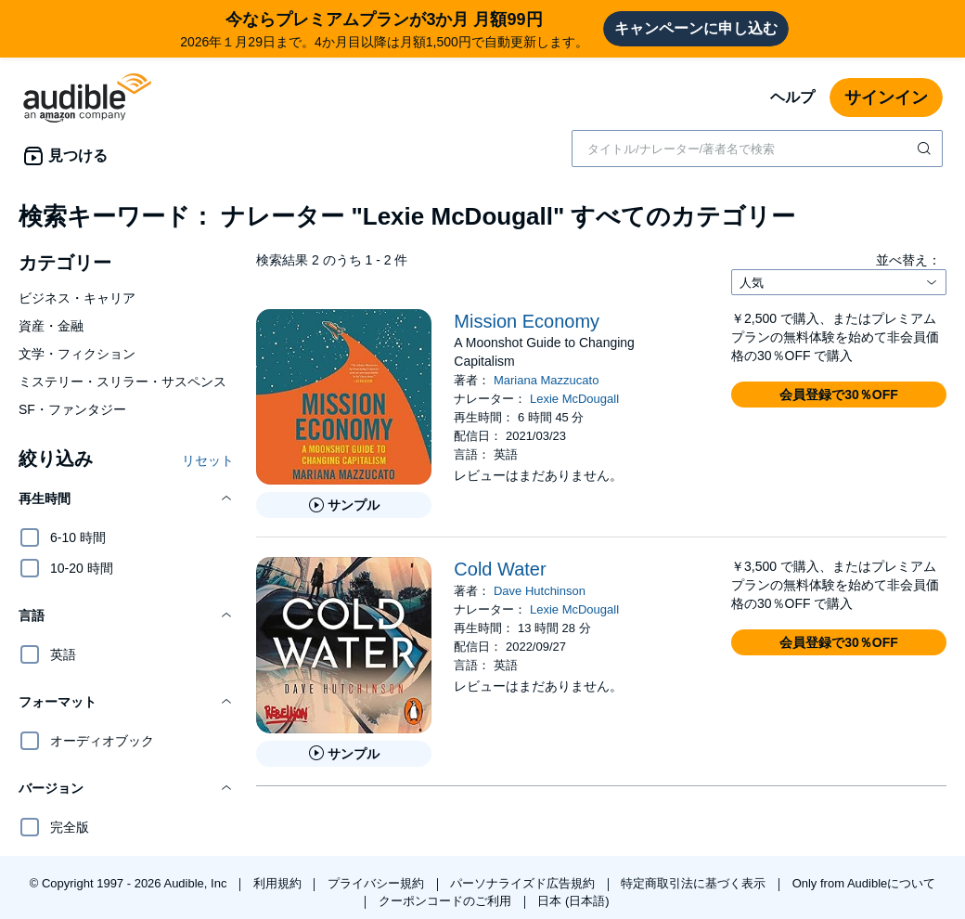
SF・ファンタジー (72, 409)
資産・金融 (51, 325)
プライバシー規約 (378, 883)
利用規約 (279, 883)
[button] (126, 498)
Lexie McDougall (574, 399)
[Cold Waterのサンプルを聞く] (343, 754)
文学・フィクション (77, 353)
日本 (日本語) (573, 901)
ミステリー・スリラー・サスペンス (122, 381)
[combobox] (757, 148)
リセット (208, 460)
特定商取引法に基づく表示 (695, 883)
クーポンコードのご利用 (447, 901)
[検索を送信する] (926, 148)
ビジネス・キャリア (77, 298)
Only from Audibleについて (864, 883)
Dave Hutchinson (539, 591)
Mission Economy (526, 321)
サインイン (886, 97)
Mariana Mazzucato (546, 380)
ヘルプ (792, 97)
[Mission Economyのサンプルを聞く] (343, 505)
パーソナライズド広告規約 (524, 883)
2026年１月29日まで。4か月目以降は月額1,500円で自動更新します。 (384, 28)
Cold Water (500, 569)
